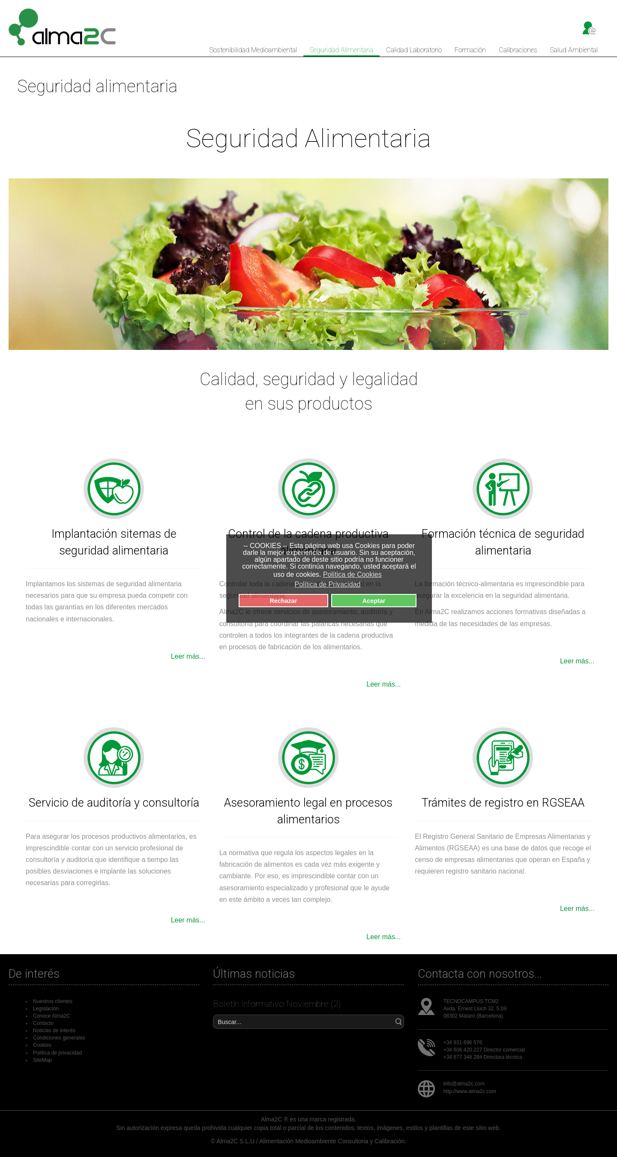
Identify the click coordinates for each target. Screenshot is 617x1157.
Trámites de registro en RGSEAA (503, 803)
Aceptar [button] (374, 600)
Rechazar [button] (283, 600)
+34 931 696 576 (462, 1042)
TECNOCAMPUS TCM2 (471, 1001)
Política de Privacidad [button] (327, 584)
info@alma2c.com (464, 1084)
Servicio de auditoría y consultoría (114, 803)
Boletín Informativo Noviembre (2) (277, 1004)
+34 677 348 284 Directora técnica (482, 1057)
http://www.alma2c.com (469, 1091)
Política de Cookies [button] (352, 574)
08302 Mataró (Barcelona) (473, 1016)
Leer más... (188, 656)
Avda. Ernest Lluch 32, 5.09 (474, 1009)
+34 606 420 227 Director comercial (484, 1050)
